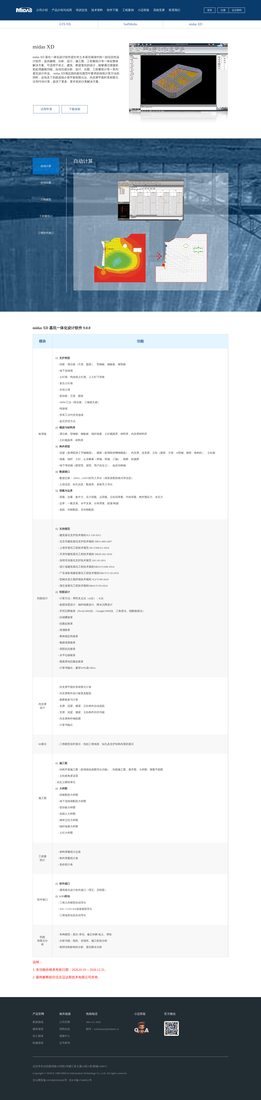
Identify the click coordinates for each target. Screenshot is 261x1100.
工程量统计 (46, 216)
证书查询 (64, 1042)
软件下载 (112, 10)
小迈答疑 (143, 10)
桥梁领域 (38, 1022)
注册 (223, 10)
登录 (209, 10)
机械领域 (38, 1042)
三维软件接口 (46, 232)
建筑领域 (38, 1028)
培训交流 (81, 10)
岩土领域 (38, 1035)
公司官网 (64, 1022)
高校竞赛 (159, 10)
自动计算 (46, 166)
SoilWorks (130, 24)
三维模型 (46, 199)
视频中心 (64, 1035)
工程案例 (128, 10)
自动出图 (46, 182)
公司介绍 (42, 10)
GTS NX (65, 24)
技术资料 (97, 10)
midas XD (195, 24)
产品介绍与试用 (62, 10)
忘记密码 (237, 10)
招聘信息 (64, 1028)
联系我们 (174, 10)
